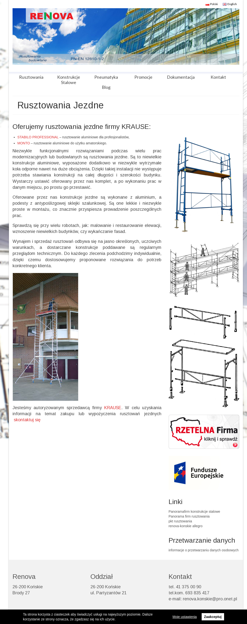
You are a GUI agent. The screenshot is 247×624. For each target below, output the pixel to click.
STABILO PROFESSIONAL (37, 137)
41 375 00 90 (188, 586)
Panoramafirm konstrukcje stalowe (194, 511)
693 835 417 (197, 592)
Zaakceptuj (213, 617)
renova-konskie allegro (186, 526)
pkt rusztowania (180, 521)
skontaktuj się (28, 419)
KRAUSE (112, 407)
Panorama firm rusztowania (189, 516)
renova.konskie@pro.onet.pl (210, 598)
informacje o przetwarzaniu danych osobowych (204, 550)
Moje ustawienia (184, 617)
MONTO (23, 143)
